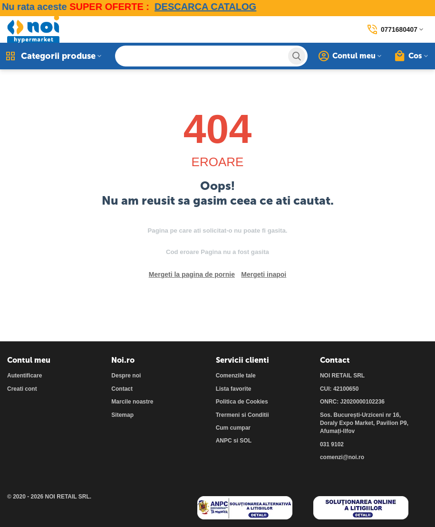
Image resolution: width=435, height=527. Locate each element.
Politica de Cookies (242, 401)
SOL (245, 440)
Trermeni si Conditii (242, 415)
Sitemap (122, 415)
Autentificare (24, 375)
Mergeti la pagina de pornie (192, 274)
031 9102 (332, 444)
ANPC (224, 440)
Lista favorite (233, 389)
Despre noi (126, 375)
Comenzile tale (236, 375)
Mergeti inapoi (263, 274)
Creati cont (22, 389)
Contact (122, 389)
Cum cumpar (233, 427)
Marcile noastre (132, 401)
